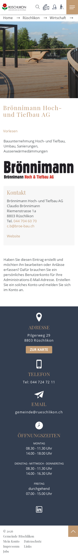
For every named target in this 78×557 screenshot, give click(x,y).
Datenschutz (32, 541)
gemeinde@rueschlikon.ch (39, 412)
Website (16, 236)
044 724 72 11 (42, 382)
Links (28, 546)
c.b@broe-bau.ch (20, 226)
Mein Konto (11, 541)
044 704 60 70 (25, 221)
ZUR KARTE (39, 349)
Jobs (6, 551)
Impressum (11, 546)
